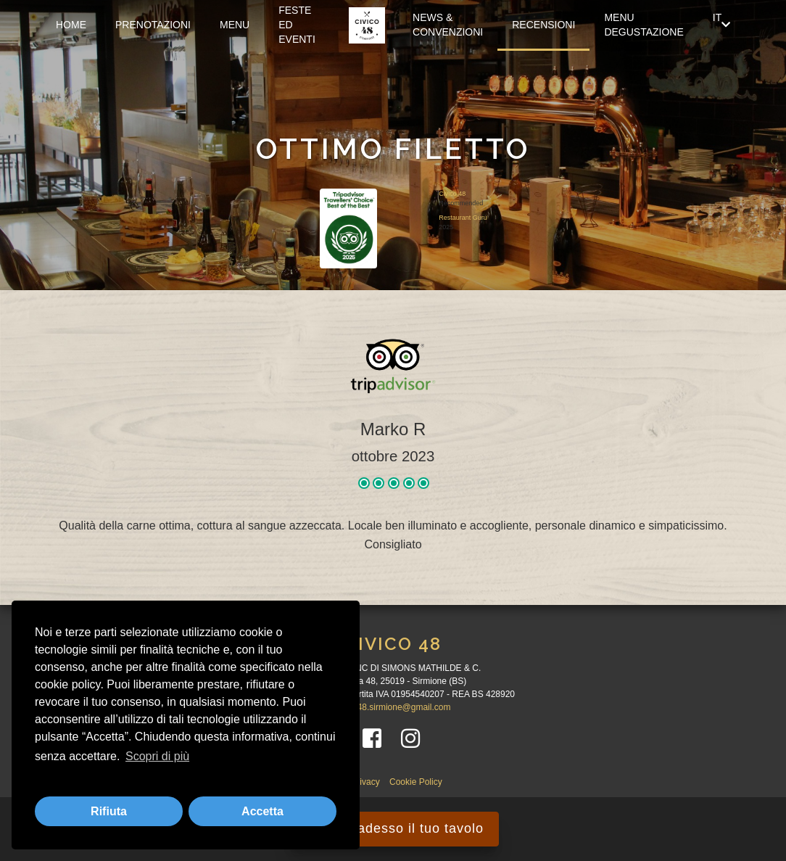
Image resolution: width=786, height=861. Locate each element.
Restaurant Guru (463, 217)
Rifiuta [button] (109, 811)
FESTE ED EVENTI (296, 24)
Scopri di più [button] (157, 756)
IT (721, 25)
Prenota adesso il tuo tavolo (393, 828)
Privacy (366, 782)
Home (71, 24)
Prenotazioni (153, 24)
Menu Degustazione (643, 25)
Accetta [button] (262, 811)
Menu (234, 24)
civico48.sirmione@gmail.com (393, 707)
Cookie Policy (415, 782)
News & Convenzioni (448, 25)
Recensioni (543, 24)
